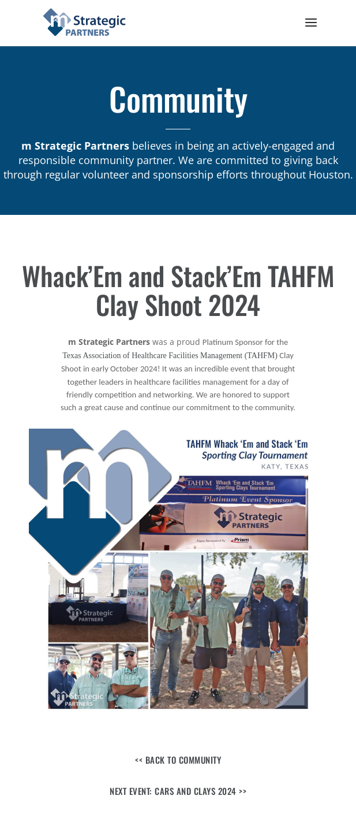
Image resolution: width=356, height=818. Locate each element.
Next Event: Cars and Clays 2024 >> (178, 790)
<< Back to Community (178, 759)
